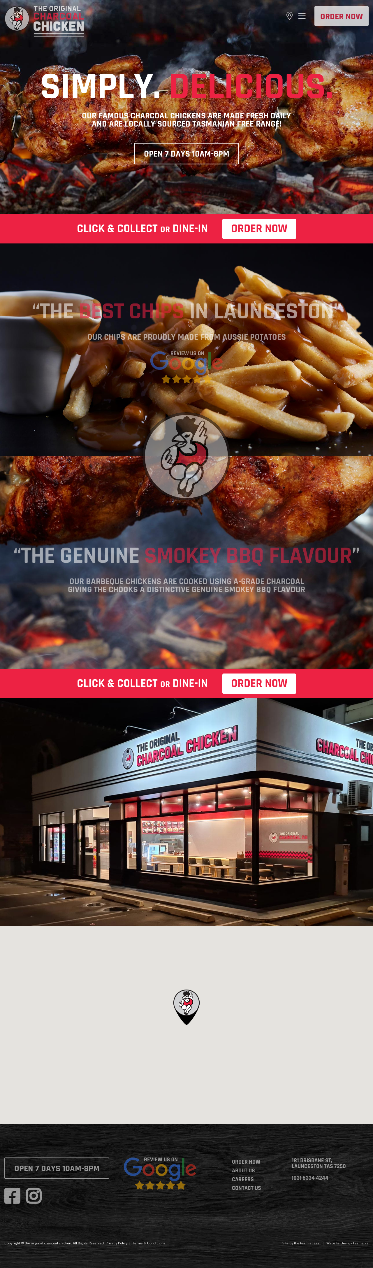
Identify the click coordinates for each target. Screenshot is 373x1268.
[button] (186, 1007)
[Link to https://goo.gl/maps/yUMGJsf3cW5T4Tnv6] (289, 16)
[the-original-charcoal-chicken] (44, 8)
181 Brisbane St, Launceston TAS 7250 (319, 1163)
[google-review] (186, 353)
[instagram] (33, 1196)
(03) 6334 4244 (310, 1178)
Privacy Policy (116, 1243)
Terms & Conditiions (148, 1243)
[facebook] (12, 1196)
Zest (317, 1243)
